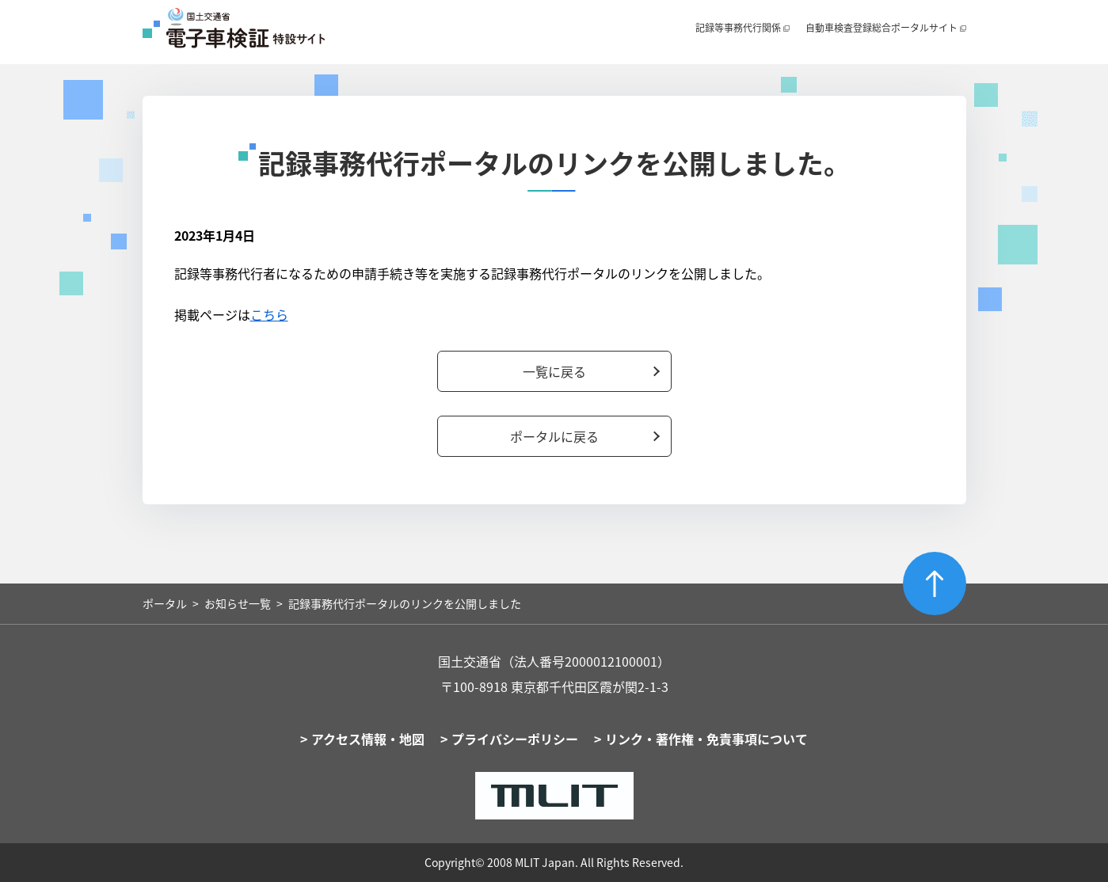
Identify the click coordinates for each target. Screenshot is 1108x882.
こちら (269, 314)
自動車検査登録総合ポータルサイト (881, 28)
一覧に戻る (554, 371)
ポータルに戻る (554, 436)
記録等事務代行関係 (738, 28)
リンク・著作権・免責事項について (706, 738)
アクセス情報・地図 (368, 738)
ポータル (165, 603)
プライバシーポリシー (514, 738)
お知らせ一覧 (237, 603)
